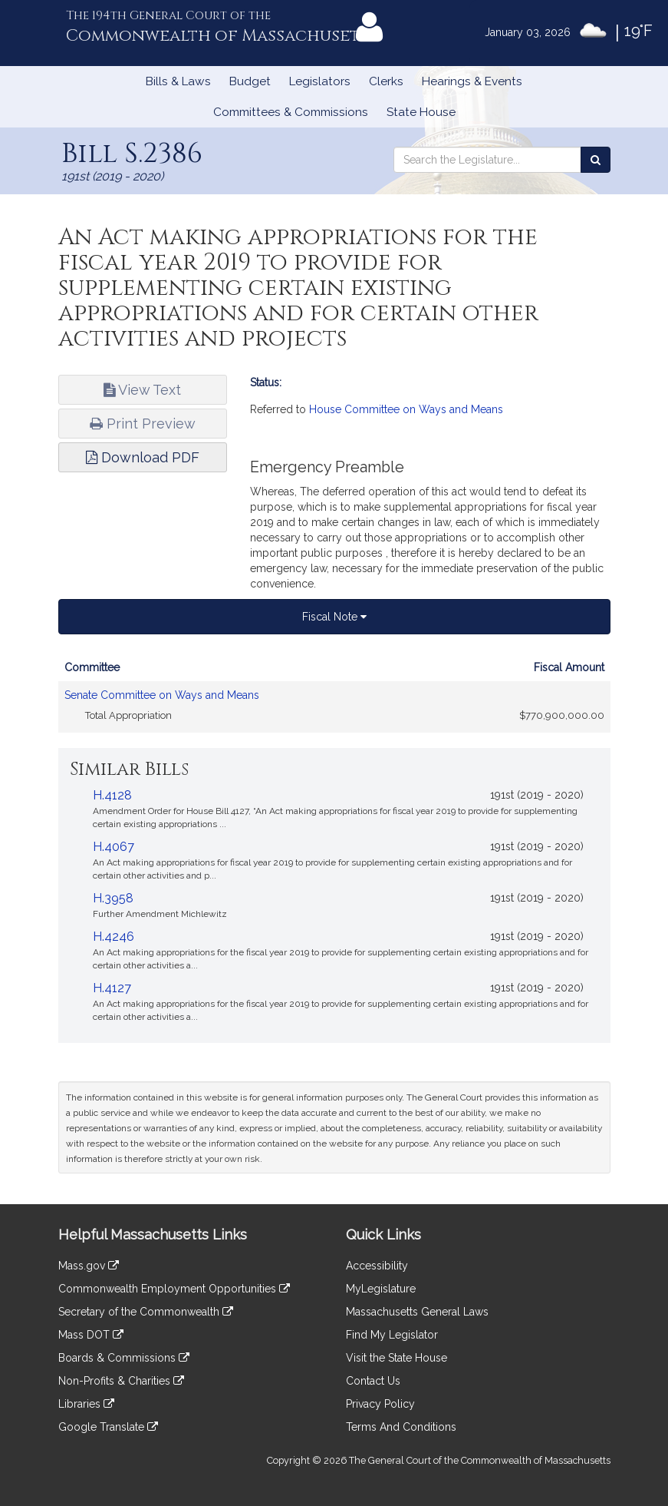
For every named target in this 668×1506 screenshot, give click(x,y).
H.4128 (112, 795)
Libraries (86, 1404)
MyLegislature (381, 1289)
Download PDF (142, 457)
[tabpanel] (334, 701)
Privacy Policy (380, 1404)
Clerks (386, 81)
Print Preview (143, 423)
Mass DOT (90, 1335)
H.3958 (113, 898)
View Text (142, 390)
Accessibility (377, 1265)
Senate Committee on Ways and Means (161, 695)
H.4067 (113, 846)
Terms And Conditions (401, 1427)
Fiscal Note (334, 617)
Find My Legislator (392, 1335)
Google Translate (108, 1427)
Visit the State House (396, 1358)
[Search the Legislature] (595, 160)
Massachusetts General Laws (417, 1312)
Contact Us (373, 1381)
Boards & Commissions (123, 1358)
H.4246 (113, 936)
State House (421, 112)
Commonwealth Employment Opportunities (174, 1289)
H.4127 (112, 988)
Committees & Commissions (290, 112)
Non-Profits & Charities (121, 1381)
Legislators (319, 81)
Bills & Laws (178, 81)
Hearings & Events (472, 81)
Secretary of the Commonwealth (145, 1312)
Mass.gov (88, 1265)
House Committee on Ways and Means (406, 409)
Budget (250, 81)
